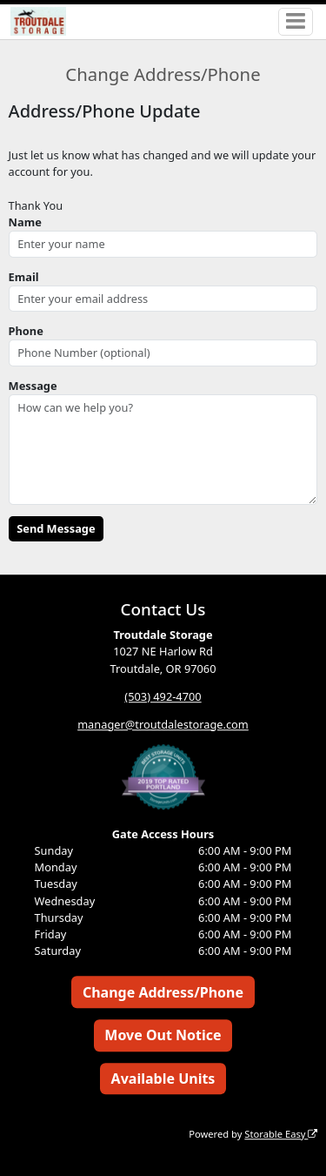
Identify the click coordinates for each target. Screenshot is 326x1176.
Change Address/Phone (163, 992)
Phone (26, 331)
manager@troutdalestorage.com (163, 724)
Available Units (163, 1078)
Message (33, 385)
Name (25, 222)
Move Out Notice (162, 1035)
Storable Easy (280, 1133)
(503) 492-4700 (162, 696)
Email (24, 277)
